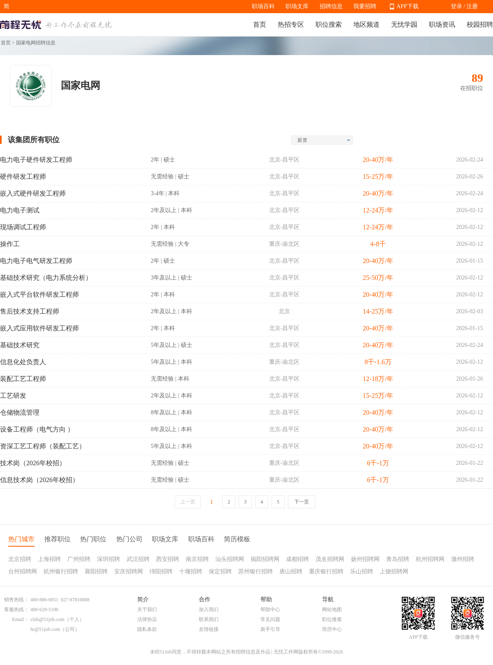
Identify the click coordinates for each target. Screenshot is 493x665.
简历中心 (332, 629)
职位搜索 (329, 24)
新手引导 (270, 629)
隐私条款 (147, 629)
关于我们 (147, 609)
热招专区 (291, 24)
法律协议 (147, 619)
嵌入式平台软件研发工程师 (39, 294)
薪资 (323, 140)
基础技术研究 (19, 345)
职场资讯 (442, 24)
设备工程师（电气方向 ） (37, 429)
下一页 (301, 502)
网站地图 (332, 609)
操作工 (10, 243)
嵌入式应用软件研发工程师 (39, 328)
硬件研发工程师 (23, 176)
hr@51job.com (45, 629)
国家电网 (80, 85)
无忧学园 (404, 24)
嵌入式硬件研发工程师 (33, 193)
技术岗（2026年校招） (33, 462)
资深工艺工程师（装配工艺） (42, 446)
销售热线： (16, 600)
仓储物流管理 (19, 412)
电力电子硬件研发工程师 (36, 159)
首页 (259, 24)
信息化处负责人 (23, 361)
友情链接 (209, 629)
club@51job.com (47, 619)
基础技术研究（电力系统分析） (46, 277)
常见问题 (270, 619)
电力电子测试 (19, 210)
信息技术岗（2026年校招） (39, 479)
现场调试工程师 (23, 227)
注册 (472, 6)
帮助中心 (270, 609)
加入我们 (209, 609)
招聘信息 (331, 6)
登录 (456, 6)
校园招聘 (480, 24)
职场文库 (297, 6)
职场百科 (263, 6)
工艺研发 (13, 395)
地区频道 (366, 24)
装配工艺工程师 (23, 378)
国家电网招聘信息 (35, 43)
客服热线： (16, 609)
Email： (20, 619)
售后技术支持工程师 (29, 311)
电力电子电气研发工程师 (36, 260)
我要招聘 (364, 6)
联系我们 (209, 619)
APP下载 (407, 6)
